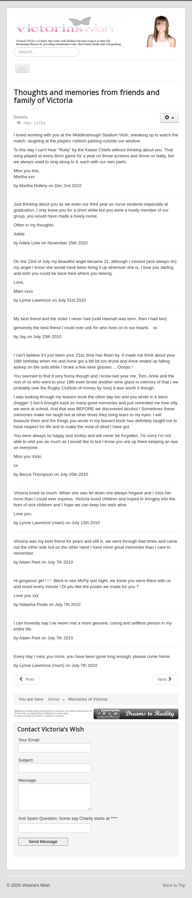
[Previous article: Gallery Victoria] (26, 679)
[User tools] (169, 118)
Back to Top (174, 885)
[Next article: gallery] (165, 679)
